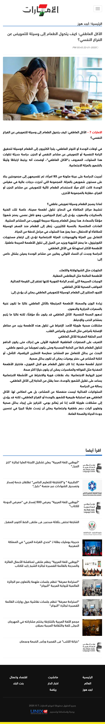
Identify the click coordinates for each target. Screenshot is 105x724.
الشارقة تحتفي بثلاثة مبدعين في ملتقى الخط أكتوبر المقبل (42, 521)
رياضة (53, 689)
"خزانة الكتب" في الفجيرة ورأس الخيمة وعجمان (49, 641)
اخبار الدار (53, 682)
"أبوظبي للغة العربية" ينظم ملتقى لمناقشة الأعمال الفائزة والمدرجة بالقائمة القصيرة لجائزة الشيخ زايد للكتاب (42, 563)
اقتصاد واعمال (18, 676)
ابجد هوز (88, 689)
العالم (87, 682)
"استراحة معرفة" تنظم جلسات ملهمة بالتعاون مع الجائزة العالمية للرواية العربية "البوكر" (43, 583)
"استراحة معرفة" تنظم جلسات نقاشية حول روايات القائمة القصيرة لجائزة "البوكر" (42, 603)
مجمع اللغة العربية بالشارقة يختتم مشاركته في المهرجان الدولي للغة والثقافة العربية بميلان (43, 623)
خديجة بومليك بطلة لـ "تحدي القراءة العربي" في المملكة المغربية (43, 543)
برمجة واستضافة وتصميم (53, 711)
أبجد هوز (83, 23)
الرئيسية (96, 23)
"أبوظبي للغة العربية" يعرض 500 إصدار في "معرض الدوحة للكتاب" (41, 504)
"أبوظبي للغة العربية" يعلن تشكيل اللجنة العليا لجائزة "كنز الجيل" (42, 464)
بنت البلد (18, 682)
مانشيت (53, 676)
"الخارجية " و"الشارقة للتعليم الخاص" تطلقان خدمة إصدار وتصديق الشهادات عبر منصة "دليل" (43, 484)
